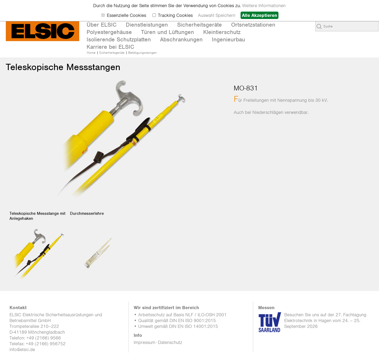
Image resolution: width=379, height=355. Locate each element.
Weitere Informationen (264, 5)
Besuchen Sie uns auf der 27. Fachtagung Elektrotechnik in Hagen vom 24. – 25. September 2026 (325, 320)
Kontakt (18, 307)
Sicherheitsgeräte (111, 52)
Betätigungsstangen (142, 52)
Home (91, 52)
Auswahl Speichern (216, 15)
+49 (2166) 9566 (43, 338)
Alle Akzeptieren (259, 15)
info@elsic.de (22, 349)
